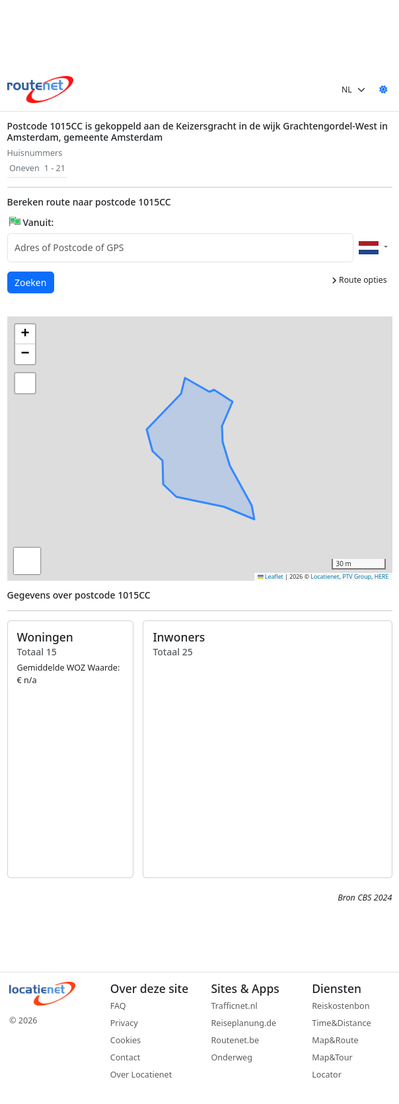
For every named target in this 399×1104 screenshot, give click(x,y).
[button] (186, 433)
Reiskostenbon (340, 1006)
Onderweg (231, 1057)
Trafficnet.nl (234, 1006)
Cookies (125, 1040)
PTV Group (356, 577)
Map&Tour (332, 1057)
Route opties (359, 279)
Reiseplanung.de (244, 1023)
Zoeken (31, 282)
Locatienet (324, 577)
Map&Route (335, 1040)
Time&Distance (341, 1023)
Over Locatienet (141, 1074)
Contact (125, 1057)
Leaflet (270, 577)
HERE (382, 577)
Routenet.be (235, 1040)
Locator (327, 1074)
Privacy (124, 1023)
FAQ (118, 1006)
